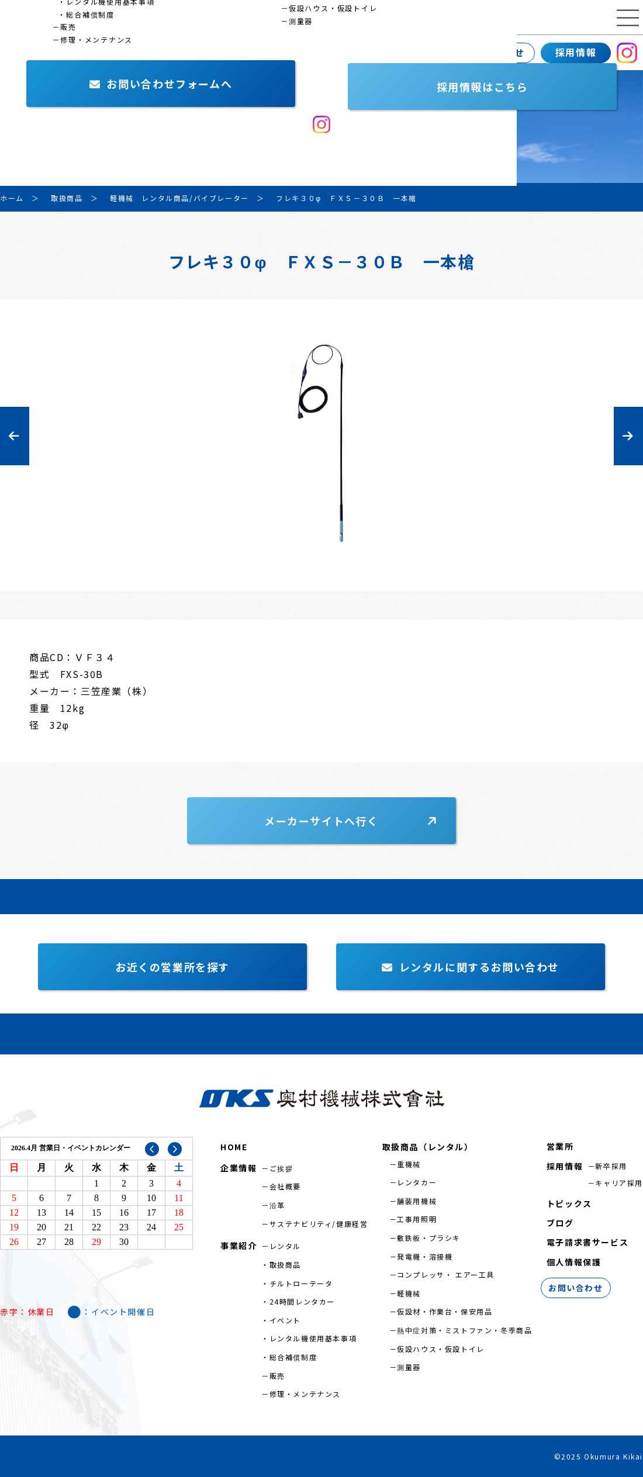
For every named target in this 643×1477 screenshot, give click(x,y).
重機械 (409, 1164)
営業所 (173, 53)
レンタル (285, 1246)
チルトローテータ (301, 1283)
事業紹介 (102, 53)
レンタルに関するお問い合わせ (470, 966)
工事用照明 (417, 1219)
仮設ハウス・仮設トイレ (441, 1349)
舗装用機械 (417, 1201)
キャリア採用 (619, 1183)
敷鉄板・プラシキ (429, 1238)
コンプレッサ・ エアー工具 (446, 1274)
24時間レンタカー (302, 1301)
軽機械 (409, 1293)
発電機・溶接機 (424, 1256)
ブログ (560, 1223)
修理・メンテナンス (305, 1394)
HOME (233, 1147)
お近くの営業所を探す (172, 966)
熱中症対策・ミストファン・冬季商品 (464, 1330)
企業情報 (26, 53)
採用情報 (575, 52)
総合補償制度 (293, 1357)
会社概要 (285, 1186)
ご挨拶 (281, 1168)
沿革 (277, 1205)
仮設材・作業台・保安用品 (444, 1311)
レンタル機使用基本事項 (313, 1338)
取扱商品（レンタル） (427, 1147)
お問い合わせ (494, 53)
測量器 (409, 1367)
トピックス (569, 1203)
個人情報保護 (574, 1262)
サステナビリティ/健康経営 (318, 1224)
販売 (277, 1376)
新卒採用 (611, 1166)
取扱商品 (285, 1265)
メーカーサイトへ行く (321, 820)
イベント (285, 1320)
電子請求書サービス (587, 1242)
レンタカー (417, 1182)
